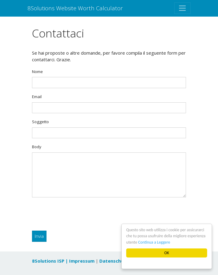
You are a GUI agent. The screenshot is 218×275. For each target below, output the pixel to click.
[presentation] (78, 214)
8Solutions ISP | (50, 261)
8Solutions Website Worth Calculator (75, 8)
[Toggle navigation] (182, 8)
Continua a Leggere (154, 242)
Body (36, 146)
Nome (37, 71)
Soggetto (40, 121)
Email (37, 96)
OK (166, 252)
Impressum (82, 261)
